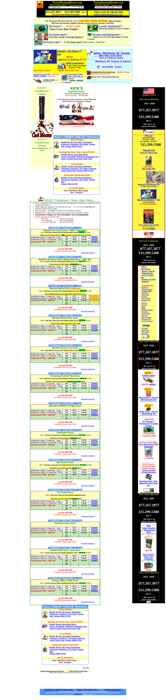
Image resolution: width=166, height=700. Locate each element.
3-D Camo (144, 305)
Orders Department (112, 690)
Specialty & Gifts (146, 319)
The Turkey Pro (148, 169)
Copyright (78, 694)
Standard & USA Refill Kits (68, 60)
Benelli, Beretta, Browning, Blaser (74, 155)
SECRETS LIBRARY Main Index (58, 690)
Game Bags (68, 82)
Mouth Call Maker (145, 200)
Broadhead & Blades (147, 310)
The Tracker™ (55, 26)
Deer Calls (144, 315)
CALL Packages (146, 298)
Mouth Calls (145, 293)
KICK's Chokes (40, 76)
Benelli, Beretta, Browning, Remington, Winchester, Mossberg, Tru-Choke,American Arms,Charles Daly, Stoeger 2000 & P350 (78, 169)
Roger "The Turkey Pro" (87, 690)
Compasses (145, 312)
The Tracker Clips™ (52, 42)
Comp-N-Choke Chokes (42, 74)
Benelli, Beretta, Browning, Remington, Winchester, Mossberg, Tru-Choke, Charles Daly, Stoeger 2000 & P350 (78, 144)
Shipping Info (149, 150)
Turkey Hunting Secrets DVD (148, 225)
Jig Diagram (150, 202)
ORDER (151, 229)
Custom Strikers (146, 313)
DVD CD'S (144, 303)
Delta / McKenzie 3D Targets (111, 53)
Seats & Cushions (146, 317)
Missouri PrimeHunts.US (148, 184)
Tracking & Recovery (147, 321)
